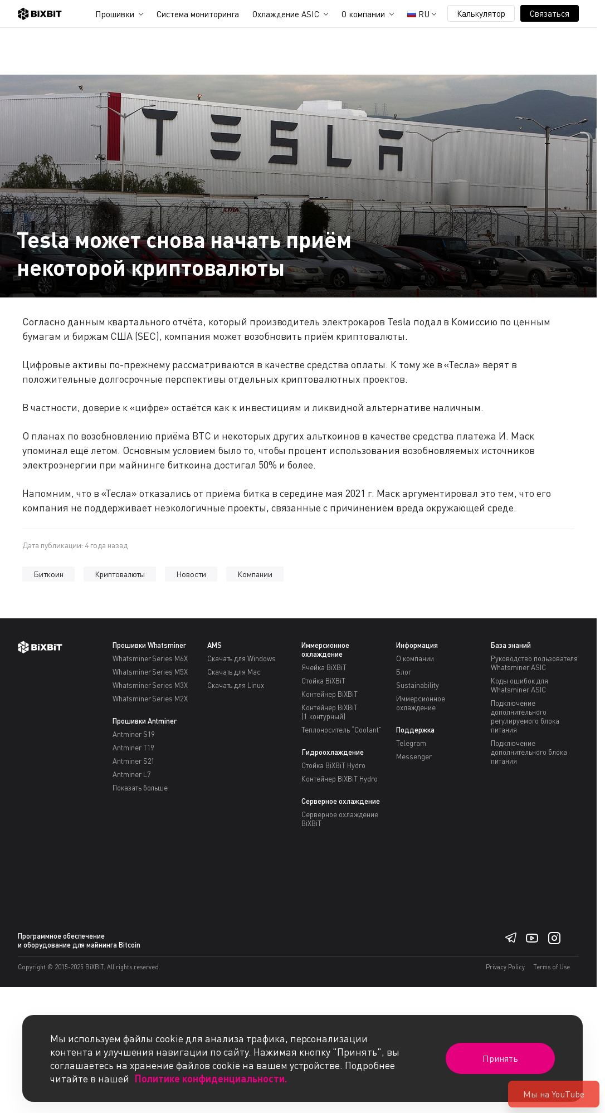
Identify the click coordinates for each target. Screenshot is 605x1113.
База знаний (511, 645)
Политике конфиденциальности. (211, 1078)
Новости (191, 574)
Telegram (411, 743)
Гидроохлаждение (332, 752)
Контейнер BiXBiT (329, 694)
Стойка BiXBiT (323, 680)
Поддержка (415, 729)
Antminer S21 (134, 760)
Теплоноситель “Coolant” (341, 729)
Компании (254, 574)
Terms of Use (552, 966)
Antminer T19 (134, 747)
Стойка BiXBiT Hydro (333, 765)
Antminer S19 (134, 734)
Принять (500, 1058)
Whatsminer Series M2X (150, 698)
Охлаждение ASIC (285, 14)
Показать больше (140, 787)
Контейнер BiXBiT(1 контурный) (329, 712)
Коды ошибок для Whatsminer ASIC (519, 685)
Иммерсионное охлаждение (325, 649)
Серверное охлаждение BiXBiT (339, 819)
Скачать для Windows (241, 658)
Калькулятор (481, 13)
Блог (403, 671)
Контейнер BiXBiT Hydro (339, 778)
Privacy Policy (505, 966)
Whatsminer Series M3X (150, 685)
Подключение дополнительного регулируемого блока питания (525, 716)
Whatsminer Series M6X (150, 658)
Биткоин (48, 574)
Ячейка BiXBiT (324, 667)
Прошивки (114, 14)
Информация (417, 645)
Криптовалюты (120, 574)
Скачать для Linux (236, 685)
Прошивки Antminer (145, 720)
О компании (363, 14)
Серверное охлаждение (340, 801)
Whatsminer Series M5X (150, 671)
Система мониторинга (198, 14)
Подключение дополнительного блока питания (529, 752)
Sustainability (417, 685)
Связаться (549, 13)
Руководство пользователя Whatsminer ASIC (534, 663)
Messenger (414, 756)
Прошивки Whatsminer (149, 645)
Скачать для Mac (234, 671)
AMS (214, 645)
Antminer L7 (132, 774)
